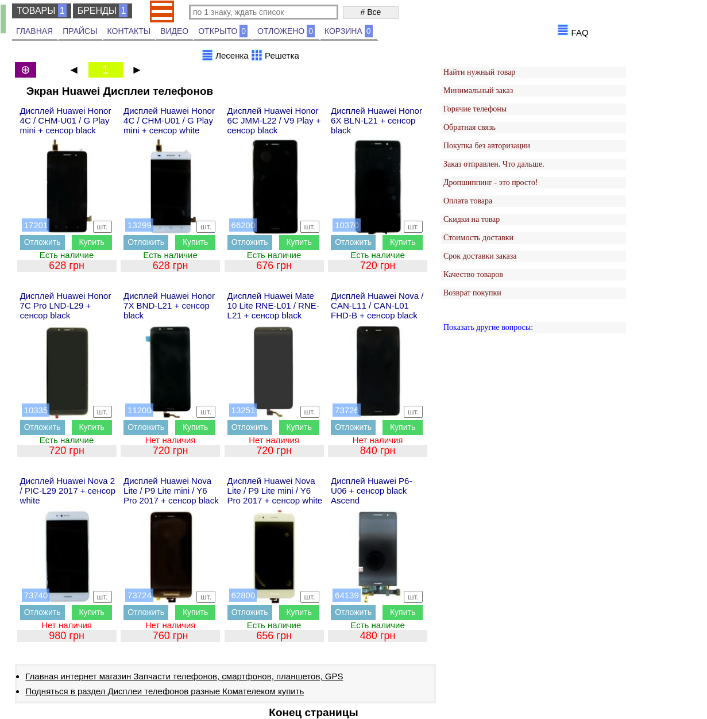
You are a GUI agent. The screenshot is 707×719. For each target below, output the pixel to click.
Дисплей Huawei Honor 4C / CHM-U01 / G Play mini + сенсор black (65, 120)
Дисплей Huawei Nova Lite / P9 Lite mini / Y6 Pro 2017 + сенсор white (275, 490)
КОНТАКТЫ (129, 31)
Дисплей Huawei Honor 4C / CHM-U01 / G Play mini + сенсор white (169, 120)
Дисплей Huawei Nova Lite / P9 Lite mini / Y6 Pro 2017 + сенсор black (171, 490)
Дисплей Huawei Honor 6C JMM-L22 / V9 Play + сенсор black (274, 120)
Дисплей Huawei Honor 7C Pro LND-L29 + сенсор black (65, 305)
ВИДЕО (174, 31)
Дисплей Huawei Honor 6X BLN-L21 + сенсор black (376, 120)
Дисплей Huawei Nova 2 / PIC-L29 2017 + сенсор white (67, 490)
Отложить (42, 242)
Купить (91, 242)
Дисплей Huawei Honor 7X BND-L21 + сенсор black (169, 305)
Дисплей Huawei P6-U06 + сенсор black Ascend (371, 490)
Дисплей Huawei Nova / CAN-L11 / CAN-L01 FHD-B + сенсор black (377, 305)
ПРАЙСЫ (80, 31)
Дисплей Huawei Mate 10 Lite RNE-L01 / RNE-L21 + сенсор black (273, 305)
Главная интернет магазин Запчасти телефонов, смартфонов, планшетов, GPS (184, 676)
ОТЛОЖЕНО (286, 31)
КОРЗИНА (348, 31)
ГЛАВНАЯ (34, 31)
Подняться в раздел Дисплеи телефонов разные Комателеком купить (164, 691)
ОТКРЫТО (223, 31)
